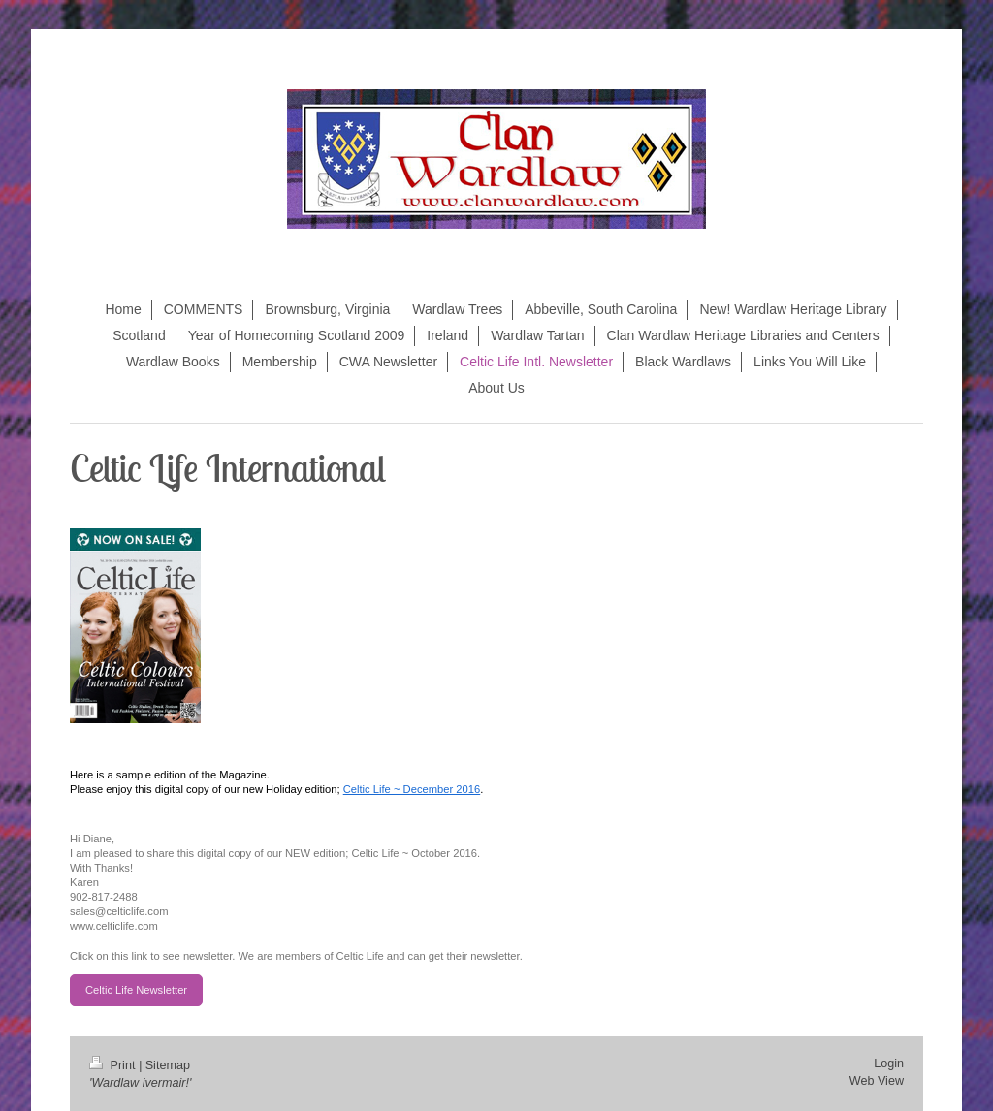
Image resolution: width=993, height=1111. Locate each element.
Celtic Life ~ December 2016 (411, 789)
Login (889, 1063)
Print (114, 1065)
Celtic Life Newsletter (136, 990)
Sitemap (167, 1065)
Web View (876, 1081)
